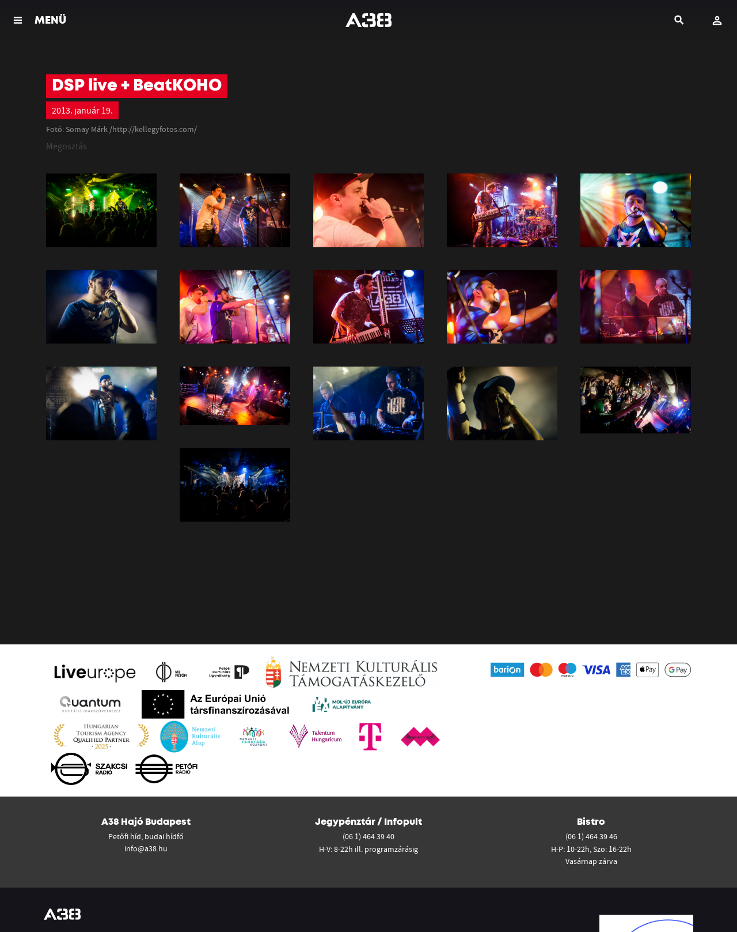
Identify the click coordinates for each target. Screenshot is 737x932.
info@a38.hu (146, 848)
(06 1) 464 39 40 (368, 836)
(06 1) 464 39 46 (591, 836)
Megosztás (66, 146)
